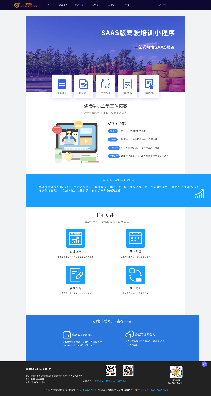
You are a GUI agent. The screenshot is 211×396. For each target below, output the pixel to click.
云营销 (95, 5)
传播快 (113, 131)
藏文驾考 (122, 381)
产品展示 (114, 148)
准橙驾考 (98, 381)
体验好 (113, 139)
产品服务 (63, 5)
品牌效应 (114, 156)
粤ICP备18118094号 (86, 390)
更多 (127, 5)
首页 (47, 5)
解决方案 (79, 5)
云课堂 (111, 5)
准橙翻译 (110, 381)
